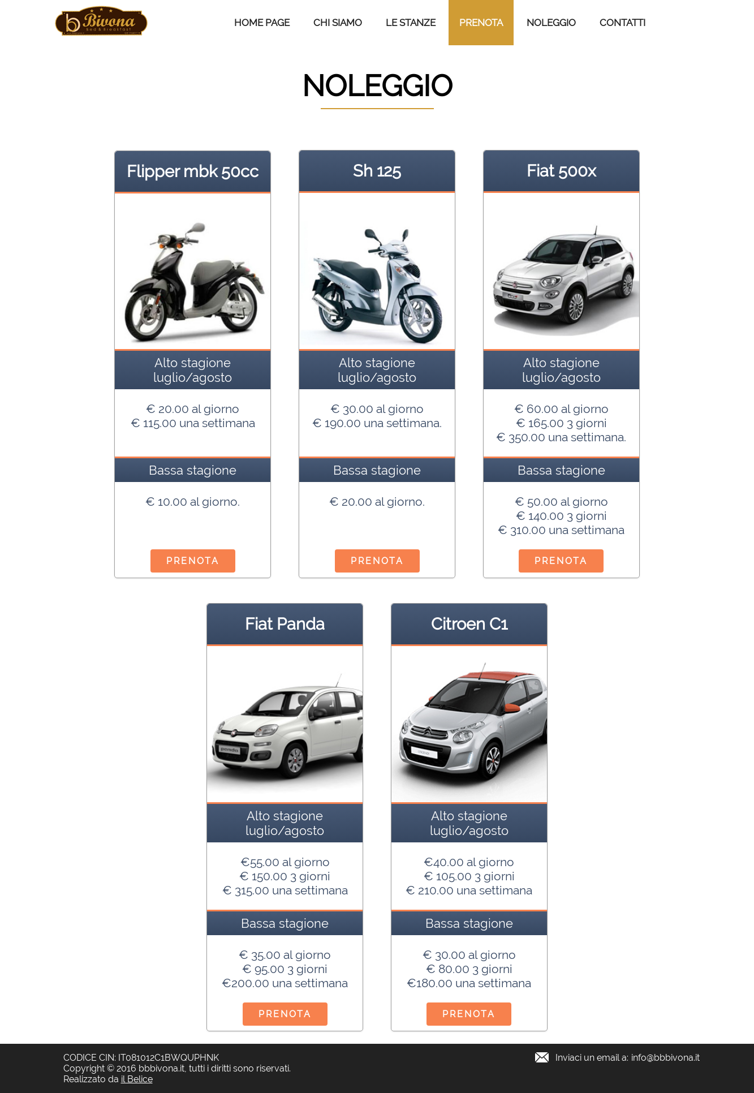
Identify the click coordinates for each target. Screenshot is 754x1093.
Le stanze (411, 22)
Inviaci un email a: (627, 1057)
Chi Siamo (337, 22)
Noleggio (551, 22)
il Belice (137, 1079)
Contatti (622, 22)
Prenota (481, 22)
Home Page (262, 22)
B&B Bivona (101, 22)
